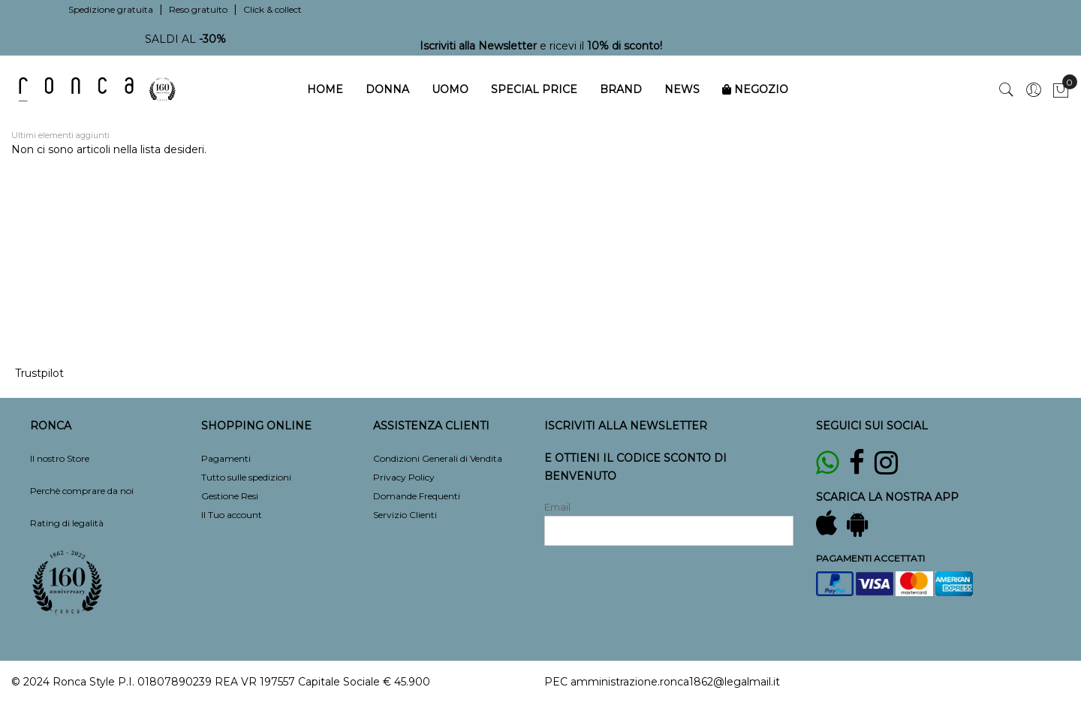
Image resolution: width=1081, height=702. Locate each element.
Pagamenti (226, 458)
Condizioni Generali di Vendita (437, 458)
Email (557, 507)
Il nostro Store (59, 458)
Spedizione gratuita (110, 9)
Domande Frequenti (416, 496)
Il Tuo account (231, 514)
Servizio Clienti (405, 514)
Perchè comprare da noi (82, 490)
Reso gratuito (198, 9)
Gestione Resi (229, 496)
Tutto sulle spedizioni (246, 477)
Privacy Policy (404, 477)
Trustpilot (39, 373)
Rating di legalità (67, 523)
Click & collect (272, 9)
